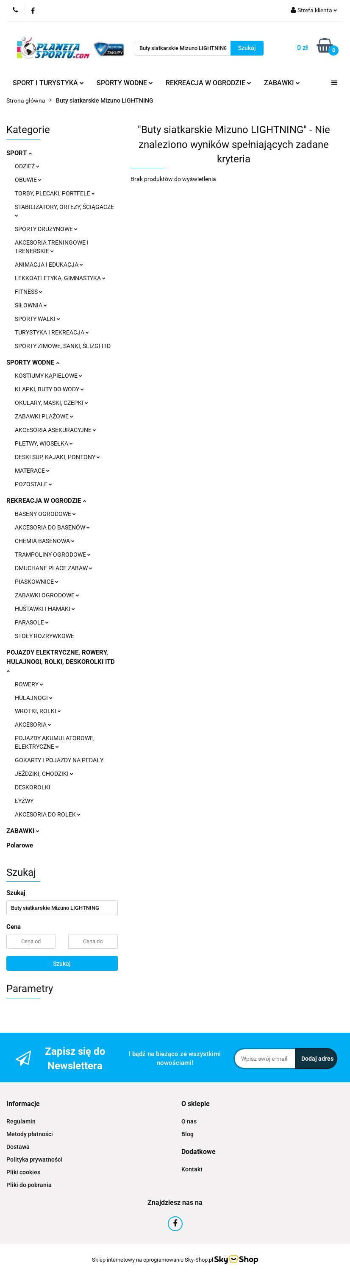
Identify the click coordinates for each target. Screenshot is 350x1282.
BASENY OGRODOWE (45, 513)
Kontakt (192, 1169)
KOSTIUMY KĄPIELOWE (48, 375)
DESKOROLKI (32, 787)
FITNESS (28, 291)
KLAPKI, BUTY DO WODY (49, 389)
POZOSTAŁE (33, 484)
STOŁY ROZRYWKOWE (44, 636)
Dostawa (18, 1146)
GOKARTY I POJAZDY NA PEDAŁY (59, 760)
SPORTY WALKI (37, 318)
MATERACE (32, 470)
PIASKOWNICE (36, 581)
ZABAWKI (282, 83)
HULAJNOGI (34, 697)
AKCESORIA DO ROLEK (48, 814)
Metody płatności (29, 1134)
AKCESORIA (33, 724)
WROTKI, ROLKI (38, 711)
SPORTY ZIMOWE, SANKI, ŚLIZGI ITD (63, 346)
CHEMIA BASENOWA (45, 541)
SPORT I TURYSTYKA (48, 83)
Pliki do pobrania (29, 1185)
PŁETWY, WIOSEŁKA (44, 443)
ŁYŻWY (24, 800)
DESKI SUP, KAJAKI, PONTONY (57, 457)
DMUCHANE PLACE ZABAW (53, 568)
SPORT (19, 153)
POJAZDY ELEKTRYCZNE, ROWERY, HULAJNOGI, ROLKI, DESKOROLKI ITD (60, 661)
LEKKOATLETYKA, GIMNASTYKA (60, 278)
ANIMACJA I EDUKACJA (49, 264)
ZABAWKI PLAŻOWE (44, 416)
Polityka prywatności (34, 1159)
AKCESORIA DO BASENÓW (52, 527)
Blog (187, 1134)
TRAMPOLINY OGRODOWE (53, 554)
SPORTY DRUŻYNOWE (46, 229)
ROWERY (29, 684)
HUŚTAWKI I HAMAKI (45, 608)
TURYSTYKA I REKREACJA (52, 332)
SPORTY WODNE (125, 83)
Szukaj (62, 963)
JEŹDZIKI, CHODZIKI (44, 773)
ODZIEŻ (27, 166)
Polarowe (19, 845)
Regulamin (21, 1121)
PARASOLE (32, 622)
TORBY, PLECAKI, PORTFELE (55, 193)
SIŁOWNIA (31, 305)
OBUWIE (28, 179)
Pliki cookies (23, 1172)
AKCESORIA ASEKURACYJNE (55, 429)
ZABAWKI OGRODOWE (47, 595)
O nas (189, 1121)
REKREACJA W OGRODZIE (208, 83)
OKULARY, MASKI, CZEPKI (51, 402)
